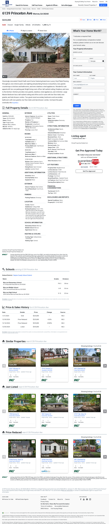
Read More (15, 102)
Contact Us (52, 499)
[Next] (105, 366)
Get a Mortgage (67, 5)
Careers (101, 1)
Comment (76, 94)
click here (27, 258)
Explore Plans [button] (90, 512)
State (91, 58)
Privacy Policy (45, 501)
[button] (103, 5)
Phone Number (77, 88)
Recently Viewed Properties (87, 5)
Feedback (43, 499)
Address (77, 52)
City (74, 58)
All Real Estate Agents (22, 499)
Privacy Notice (93, 128)
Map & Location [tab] (26, 31)
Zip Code (77, 65)
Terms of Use (84, 128)
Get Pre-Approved (89, 171)
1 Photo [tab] (10, 31)
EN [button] (106, 1)
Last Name (93, 75)
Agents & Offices (52, 5)
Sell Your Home (37, 5)
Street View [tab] (42, 31)
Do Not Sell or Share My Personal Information (55, 504)
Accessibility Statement (61, 506)
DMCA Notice (45, 508)
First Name (76, 75)
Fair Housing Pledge (56, 508)
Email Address (77, 81)
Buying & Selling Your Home (82, 1)
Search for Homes (22, 5)
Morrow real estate (67, 490)
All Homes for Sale (7, 499)
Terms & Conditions (46, 506)
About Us (95, 1)
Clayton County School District (22, 275)
